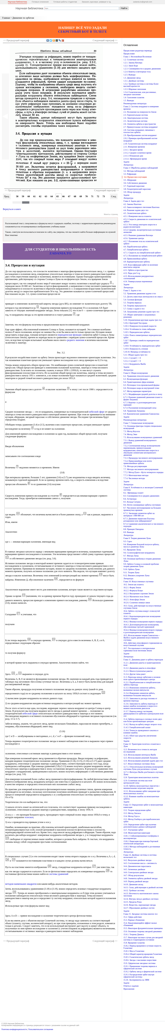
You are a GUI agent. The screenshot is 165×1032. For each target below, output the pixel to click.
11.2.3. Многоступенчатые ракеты (137, 671)
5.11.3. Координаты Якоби (134, 364)
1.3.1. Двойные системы (133, 81)
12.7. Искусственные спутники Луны (139, 764)
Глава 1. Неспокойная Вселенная (137, 57)
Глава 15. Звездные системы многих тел (140, 914)
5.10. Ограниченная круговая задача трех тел (142, 320)
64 (52, 196)
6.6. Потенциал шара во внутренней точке (141, 388)
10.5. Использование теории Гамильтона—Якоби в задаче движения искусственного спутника (141, 637)
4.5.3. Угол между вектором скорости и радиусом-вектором (140, 226)
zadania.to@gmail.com (142, 2)
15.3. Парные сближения (133, 920)
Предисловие (129, 54)
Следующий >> (105, 40)
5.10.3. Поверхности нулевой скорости (139, 326)
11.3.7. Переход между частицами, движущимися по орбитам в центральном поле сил (143, 713)
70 (86, 196)
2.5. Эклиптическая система (135, 121)
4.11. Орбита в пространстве (135, 270)
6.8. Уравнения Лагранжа (134, 411)
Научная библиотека (17, 2)
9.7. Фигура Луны (131, 556)
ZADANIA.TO (60, 253)
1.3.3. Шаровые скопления (134, 89)
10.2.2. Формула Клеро (133, 591)
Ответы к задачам (131, 986)
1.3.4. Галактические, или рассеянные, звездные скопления (139, 93)
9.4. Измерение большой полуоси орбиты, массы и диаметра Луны (141, 545)
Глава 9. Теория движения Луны (137, 538)
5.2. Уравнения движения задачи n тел (139, 293)
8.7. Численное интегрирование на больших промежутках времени (142, 509)
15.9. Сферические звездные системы (139, 963)
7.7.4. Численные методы (134, 478)
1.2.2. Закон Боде (130, 66)
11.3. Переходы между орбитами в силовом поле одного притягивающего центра (141, 678)
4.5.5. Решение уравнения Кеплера (138, 235)
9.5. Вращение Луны (132, 550)
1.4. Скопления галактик (133, 97)
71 (92, 196)
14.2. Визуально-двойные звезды (137, 860)
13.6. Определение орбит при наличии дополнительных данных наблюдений (139, 826)
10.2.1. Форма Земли (132, 588)
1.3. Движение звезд (132, 78)
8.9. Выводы (128, 532)
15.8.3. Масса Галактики (133, 951)
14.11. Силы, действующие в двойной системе (143, 887)
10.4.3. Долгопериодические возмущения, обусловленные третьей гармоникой (141, 626)
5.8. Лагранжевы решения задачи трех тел (141, 312)
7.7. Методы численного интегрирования (140, 469)
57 (11, 196)
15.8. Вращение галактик (134, 943)
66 (63, 196)
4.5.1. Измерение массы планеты (137, 216)
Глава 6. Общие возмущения (135, 373)
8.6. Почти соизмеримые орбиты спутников (142, 505)
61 (34, 196)
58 (17, 196)
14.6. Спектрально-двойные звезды (138, 872)
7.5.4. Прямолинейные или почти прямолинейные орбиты (137, 462)
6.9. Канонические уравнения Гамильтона (141, 414)
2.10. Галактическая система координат (140, 144)
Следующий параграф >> (106, 190)
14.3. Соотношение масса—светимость (140, 863)
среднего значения (75, 340)
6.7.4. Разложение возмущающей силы (139, 408)
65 (57, 196)
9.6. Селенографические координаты (139, 553)
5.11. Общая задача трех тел (135, 355)
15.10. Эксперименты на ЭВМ (136, 980)
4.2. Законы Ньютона (132, 204)
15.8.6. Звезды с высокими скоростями (139, 960)
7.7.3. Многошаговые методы (135, 475)
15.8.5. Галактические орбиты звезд (138, 957)
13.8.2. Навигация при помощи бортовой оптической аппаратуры (140, 842)
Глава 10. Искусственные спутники (138, 581)
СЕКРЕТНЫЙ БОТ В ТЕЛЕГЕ (82, 31)
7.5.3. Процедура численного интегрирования (142, 458)
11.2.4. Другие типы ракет (134, 674)
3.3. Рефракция (129, 174)
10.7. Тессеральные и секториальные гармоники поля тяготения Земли (139, 649)
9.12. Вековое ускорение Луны (136, 575)
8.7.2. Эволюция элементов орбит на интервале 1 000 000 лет (139, 514)
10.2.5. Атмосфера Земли (134, 600)
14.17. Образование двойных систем (138, 908)
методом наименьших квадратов (21, 884)
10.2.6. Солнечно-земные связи (136, 603)
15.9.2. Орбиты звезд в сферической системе (142, 972)
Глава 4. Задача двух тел (133, 201)
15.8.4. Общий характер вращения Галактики (142, 954)
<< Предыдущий (16, 40)
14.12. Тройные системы (133, 890)
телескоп (29, 817)
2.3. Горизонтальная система (135, 115)
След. (114, 196)
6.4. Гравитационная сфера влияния (138, 382)
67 (69, 196)
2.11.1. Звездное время (133, 150)
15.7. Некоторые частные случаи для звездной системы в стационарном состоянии (143, 938)
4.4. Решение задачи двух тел (135, 210)
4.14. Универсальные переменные (137, 281)
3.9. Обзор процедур (132, 192)
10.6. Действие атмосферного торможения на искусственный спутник (142, 644)
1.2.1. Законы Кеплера (132, 63)
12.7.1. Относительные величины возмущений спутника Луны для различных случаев (143, 768)
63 (46, 196)
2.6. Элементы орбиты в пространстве (139, 124)
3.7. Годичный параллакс (134, 186)
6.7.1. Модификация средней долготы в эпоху (142, 394)
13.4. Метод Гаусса (131, 816)
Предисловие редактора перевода (137, 51)
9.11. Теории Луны (131, 572)
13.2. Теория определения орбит (137, 810)
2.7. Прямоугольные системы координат (140, 127)
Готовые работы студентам (65, 2)
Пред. (7, 196)
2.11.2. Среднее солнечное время (137, 153)
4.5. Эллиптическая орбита (134, 213)
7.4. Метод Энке (130, 434)
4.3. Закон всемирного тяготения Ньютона (141, 207)
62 (40, 196)
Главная (6, 18)
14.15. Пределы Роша (132, 902)
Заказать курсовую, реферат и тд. (96, 2)
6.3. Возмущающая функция (135, 379)
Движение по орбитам (23, 18)
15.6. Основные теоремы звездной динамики (142, 931)
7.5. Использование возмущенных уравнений (142, 437)
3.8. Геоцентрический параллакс (137, 189)
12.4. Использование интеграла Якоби (139, 755)
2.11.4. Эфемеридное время (135, 159)
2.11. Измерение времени (134, 147)
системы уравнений (58, 874)
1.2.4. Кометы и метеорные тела (137, 72)
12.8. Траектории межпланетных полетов (141, 777)
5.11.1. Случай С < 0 (132, 358)
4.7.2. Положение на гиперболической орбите (142, 256)
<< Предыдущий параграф (18, 190)
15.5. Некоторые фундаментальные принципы (143, 928)
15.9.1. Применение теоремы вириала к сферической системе (140, 967)
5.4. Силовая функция (132, 300)
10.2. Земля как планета (133, 584)
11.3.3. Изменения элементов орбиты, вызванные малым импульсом (139, 689)
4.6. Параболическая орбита (135, 247)
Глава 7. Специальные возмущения (138, 423)
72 (98, 196)
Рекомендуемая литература (134, 103)
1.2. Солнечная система (133, 60)
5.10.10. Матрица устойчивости (136, 352)
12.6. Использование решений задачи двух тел (143, 761)
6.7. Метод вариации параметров (137, 391)
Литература (128, 165)
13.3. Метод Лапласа (132, 813)
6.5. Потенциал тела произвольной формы (141, 385)
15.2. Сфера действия (132, 917)
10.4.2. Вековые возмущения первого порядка (142, 622)
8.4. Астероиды (130, 499)
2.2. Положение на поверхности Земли (139, 112)
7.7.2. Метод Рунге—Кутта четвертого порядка (143, 472)
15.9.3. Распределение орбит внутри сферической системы (138, 976)
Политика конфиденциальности (14, 1029)
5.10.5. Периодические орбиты (136, 332)
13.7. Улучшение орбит (133, 830)
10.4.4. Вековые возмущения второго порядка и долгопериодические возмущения (142, 631)
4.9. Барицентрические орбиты (136, 262)
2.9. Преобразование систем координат (140, 135)
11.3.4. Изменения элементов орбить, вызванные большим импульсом (139, 694)
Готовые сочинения (40, 2)
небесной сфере (96, 412)
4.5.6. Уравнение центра (133, 238)
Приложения (128, 989)
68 (75, 196)
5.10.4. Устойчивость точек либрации (139, 329)
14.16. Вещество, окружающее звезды (139, 905)
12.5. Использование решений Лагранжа (140, 758)
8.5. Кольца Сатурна (132, 502)
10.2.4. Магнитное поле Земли (136, 597)
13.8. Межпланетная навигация (136, 833)
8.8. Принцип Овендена (133, 529)
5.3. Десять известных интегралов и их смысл (143, 297)
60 (29, 196)
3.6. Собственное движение (135, 183)
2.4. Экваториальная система (135, 118)
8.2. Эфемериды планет (133, 493)
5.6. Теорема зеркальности (134, 306)
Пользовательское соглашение (40, 1029)
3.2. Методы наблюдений (134, 171)
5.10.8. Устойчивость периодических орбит (141, 346)
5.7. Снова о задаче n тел (133, 309)
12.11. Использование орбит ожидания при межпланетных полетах (141, 792)
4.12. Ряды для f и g (131, 273)
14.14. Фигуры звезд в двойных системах (141, 899)
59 (23, 196)
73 (104, 196)
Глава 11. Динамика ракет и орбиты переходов (143, 660)
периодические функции (70, 335)
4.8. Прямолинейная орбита (135, 259)
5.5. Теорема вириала (132, 303)
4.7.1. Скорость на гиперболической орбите (142, 253)
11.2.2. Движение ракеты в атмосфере (139, 668)
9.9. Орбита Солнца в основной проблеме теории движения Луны (141, 565)
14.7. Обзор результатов (133, 875)
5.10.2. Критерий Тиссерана (135, 323)
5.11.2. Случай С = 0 (132, 361)
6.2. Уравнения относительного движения (141, 376)
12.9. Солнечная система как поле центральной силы (137, 782)
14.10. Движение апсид (133, 884)
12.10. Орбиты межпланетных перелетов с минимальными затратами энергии (141, 787)
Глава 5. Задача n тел (132, 290)
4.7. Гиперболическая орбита (135, 250)
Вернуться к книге (12, 209)
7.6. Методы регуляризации (135, 466)
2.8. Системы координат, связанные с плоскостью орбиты (139, 131)
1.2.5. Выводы (129, 75)
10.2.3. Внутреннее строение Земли (138, 594)
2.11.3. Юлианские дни (133, 156)
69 (81, 196)
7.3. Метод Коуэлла (131, 431)
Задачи (126, 162)
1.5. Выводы (128, 100)
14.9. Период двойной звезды (135, 881)
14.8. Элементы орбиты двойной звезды (140, 878)
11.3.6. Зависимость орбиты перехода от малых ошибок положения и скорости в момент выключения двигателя (140, 706)
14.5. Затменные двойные (134, 869)
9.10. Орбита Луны (131, 569)
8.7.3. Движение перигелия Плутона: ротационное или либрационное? (139, 520)
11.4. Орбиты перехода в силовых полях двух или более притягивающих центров (142, 720)
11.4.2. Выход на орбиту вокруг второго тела (142, 724)
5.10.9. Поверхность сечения (135, 349)
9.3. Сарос (127, 541)
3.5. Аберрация (129, 180)
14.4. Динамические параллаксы (137, 866)
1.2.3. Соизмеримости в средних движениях (142, 69)
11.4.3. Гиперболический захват (136, 727)
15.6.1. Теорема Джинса (133, 934)
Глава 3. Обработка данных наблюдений (140, 168)
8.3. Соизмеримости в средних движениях (141, 496)
